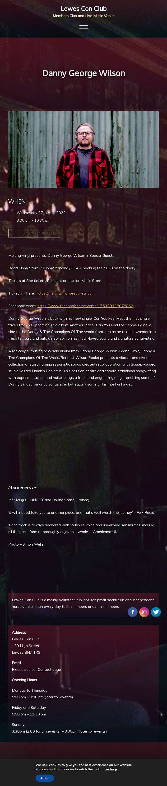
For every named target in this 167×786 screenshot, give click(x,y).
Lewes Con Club (84, 9)
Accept (44, 778)
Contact (44, 669)
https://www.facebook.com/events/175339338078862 (85, 305)
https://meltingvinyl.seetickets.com (66, 293)
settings (111, 769)
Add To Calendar (34, 233)
